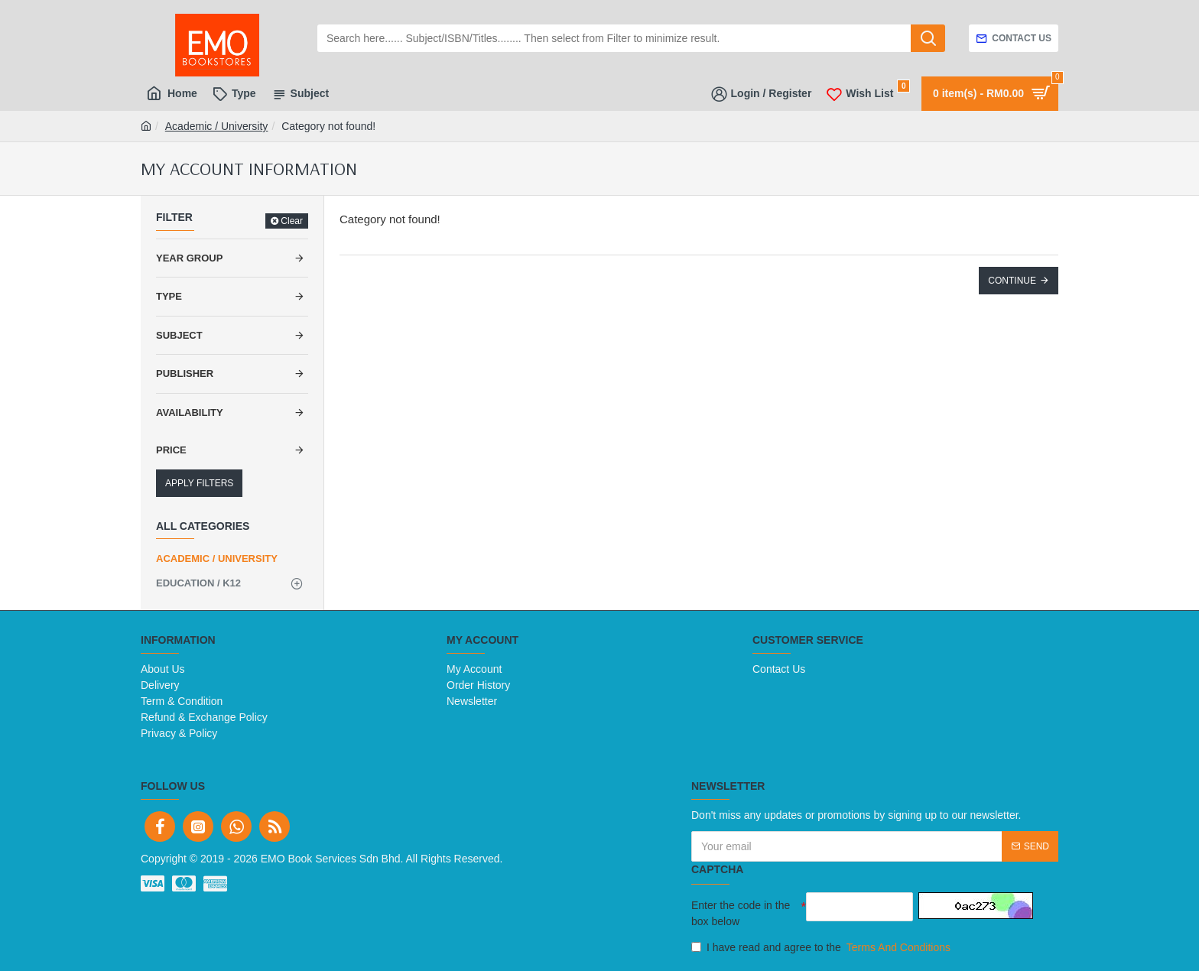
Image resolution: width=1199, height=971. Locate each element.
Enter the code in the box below (740, 913)
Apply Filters (199, 483)
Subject (179, 335)
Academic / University (216, 126)
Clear (292, 221)
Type (169, 296)
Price (171, 450)
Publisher (184, 373)
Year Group (189, 258)
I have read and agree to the (822, 948)
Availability (189, 412)
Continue (1012, 280)
